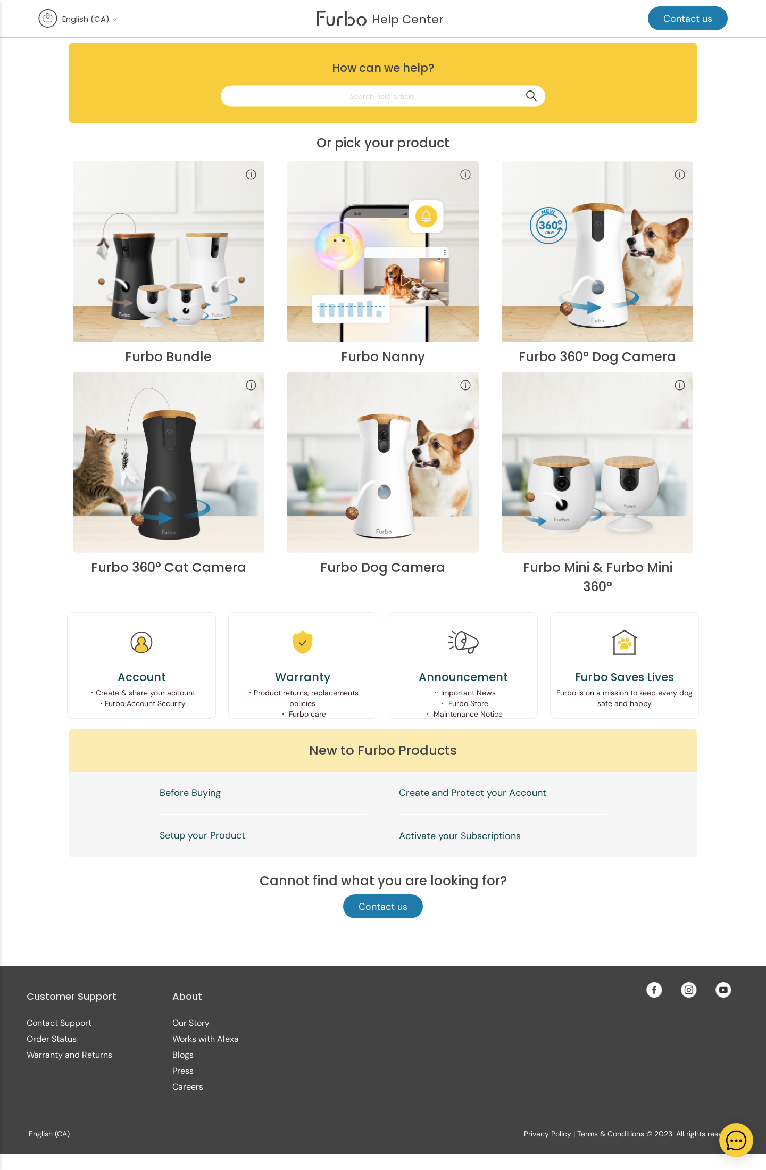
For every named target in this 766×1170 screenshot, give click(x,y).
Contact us (687, 18)
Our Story (191, 1022)
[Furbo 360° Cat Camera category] (168, 473)
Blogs (183, 1054)
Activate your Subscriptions (460, 835)
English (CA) (90, 18)
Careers (187, 1086)
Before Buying (190, 792)
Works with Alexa (205, 1038)
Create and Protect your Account (472, 792)
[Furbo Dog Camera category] (383, 473)
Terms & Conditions (610, 1134)
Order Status (52, 1038)
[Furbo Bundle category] (168, 262)
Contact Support (59, 1022)
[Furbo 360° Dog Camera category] (597, 262)
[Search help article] (383, 95)
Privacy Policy (547, 1134)
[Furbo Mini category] (597, 473)
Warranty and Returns (69, 1054)
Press (183, 1070)
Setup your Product (202, 835)
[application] (736, 1140)
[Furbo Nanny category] (383, 262)
